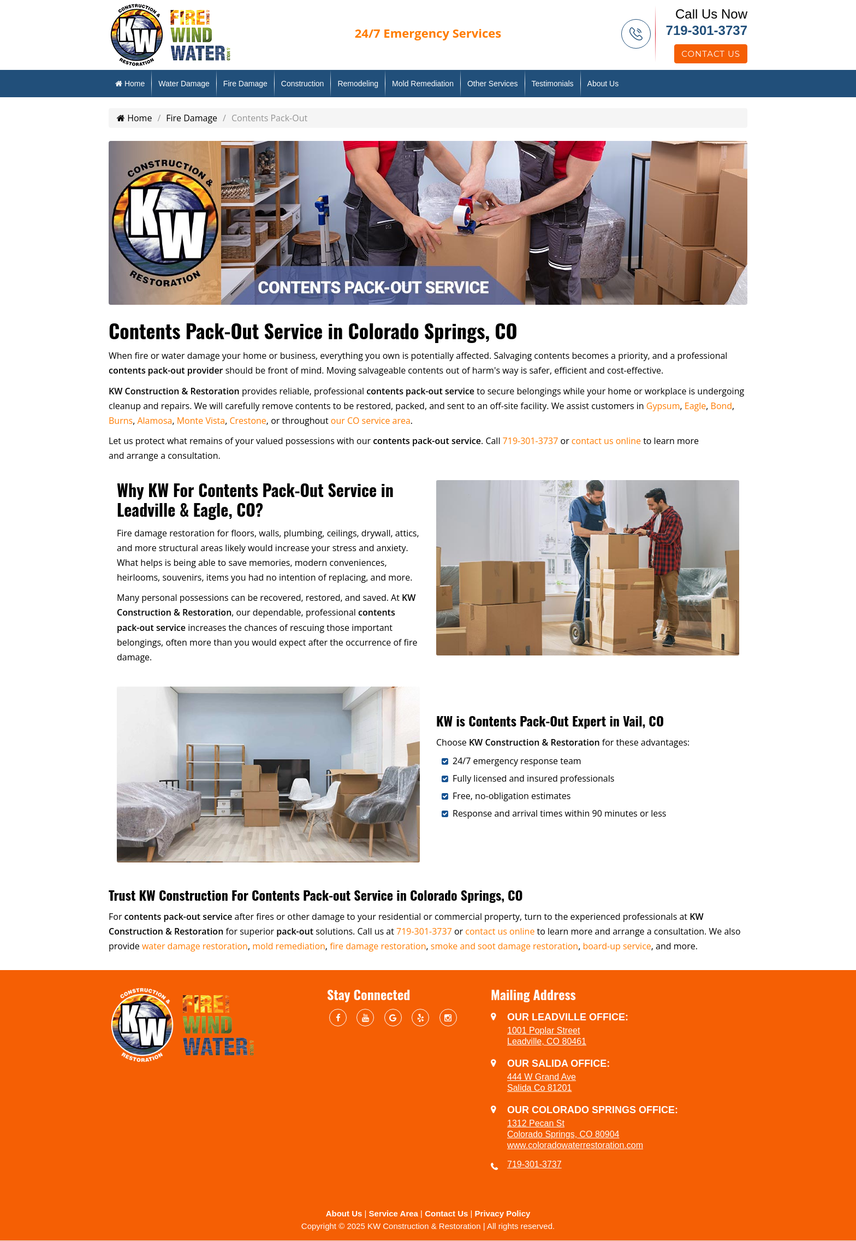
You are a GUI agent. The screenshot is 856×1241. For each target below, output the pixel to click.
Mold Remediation (423, 83)
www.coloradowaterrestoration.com (575, 1145)
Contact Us (710, 54)
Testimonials (553, 83)
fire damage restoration (378, 946)
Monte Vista (201, 421)
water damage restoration (195, 946)
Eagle (695, 406)
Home (130, 83)
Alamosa (154, 421)
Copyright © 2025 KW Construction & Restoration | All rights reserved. (428, 1226)
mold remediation (288, 946)
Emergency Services (428, 33)
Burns (121, 421)
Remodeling (357, 83)
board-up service (616, 946)
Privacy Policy (503, 1213)
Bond (722, 406)
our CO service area (371, 421)
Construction (302, 83)
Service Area (393, 1213)
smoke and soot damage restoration (504, 946)
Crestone (247, 421)
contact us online (606, 441)
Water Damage (184, 83)
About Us (603, 83)
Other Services (492, 83)
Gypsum (663, 406)
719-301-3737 (706, 30)
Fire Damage (245, 83)
